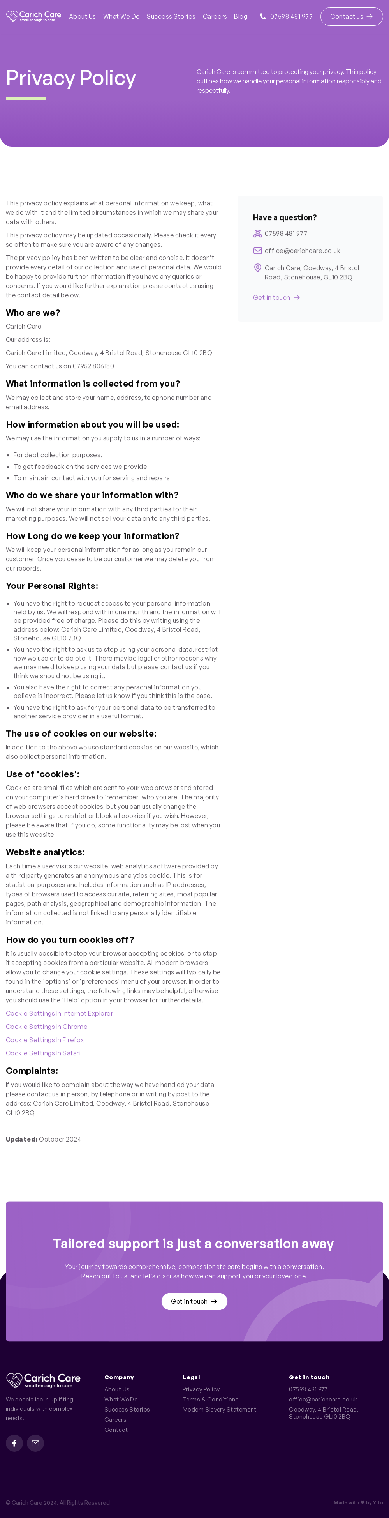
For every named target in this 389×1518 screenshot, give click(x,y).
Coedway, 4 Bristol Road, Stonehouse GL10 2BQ (325, 1413)
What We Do (121, 16)
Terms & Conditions (211, 1399)
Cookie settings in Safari (43, 1055)
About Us (82, 16)
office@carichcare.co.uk (302, 254)
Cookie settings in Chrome (47, 1028)
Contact (116, 1429)
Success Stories (171, 16)
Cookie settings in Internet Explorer (59, 1015)
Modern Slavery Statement (220, 1409)
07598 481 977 (286, 16)
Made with (346, 1503)
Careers (215, 16)
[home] (34, 16)
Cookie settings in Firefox (45, 1041)
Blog (240, 16)
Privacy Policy (201, 1389)
